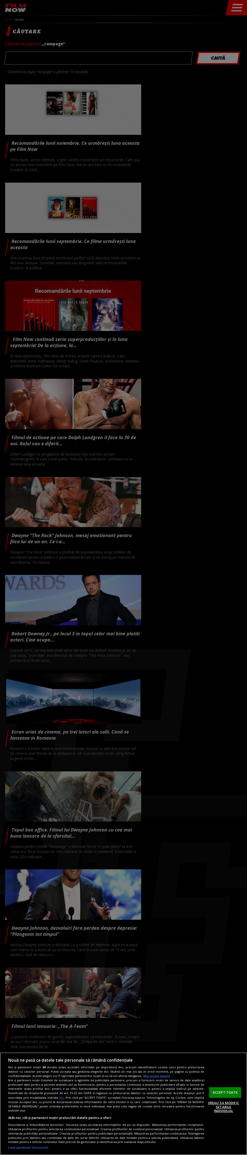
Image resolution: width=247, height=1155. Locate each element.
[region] (123, 1103)
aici (61, 1097)
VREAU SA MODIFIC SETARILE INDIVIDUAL (223, 1107)
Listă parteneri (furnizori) (28, 1147)
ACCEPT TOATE (225, 1092)
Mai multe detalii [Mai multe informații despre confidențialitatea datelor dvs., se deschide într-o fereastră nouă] (156, 1076)
